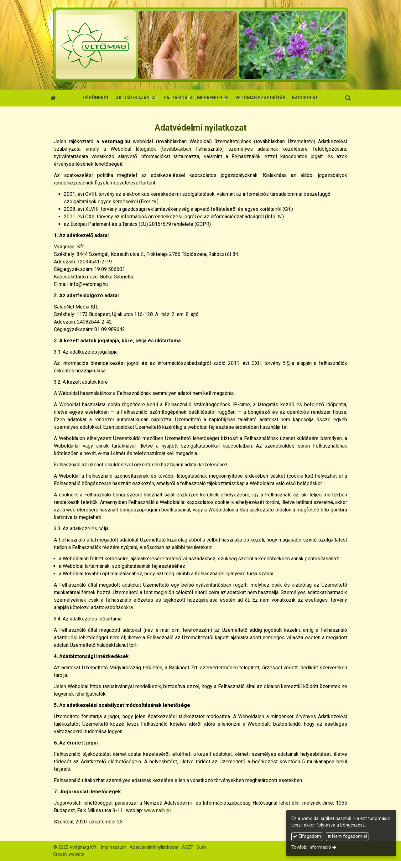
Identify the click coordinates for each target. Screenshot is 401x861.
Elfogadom (307, 836)
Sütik (201, 847)
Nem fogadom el (347, 836)
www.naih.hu (157, 810)
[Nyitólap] (200, 45)
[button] (348, 98)
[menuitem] (96, 98)
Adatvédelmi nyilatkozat (154, 847)
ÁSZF (187, 847)
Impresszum (113, 847)
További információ (311, 847)
